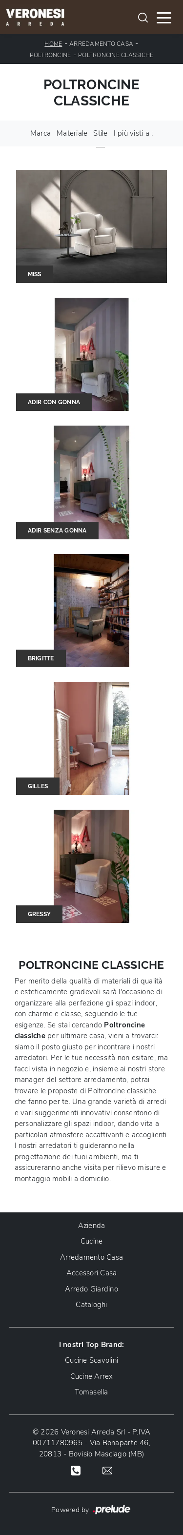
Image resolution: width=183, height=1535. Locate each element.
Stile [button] (100, 133)
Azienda (91, 1225)
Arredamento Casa (101, 44)
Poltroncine (50, 55)
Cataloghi (91, 1305)
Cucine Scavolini (91, 1360)
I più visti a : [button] (133, 133)
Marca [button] (40, 133)
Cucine (92, 1241)
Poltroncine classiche (115, 55)
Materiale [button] (72, 133)
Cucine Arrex (91, 1376)
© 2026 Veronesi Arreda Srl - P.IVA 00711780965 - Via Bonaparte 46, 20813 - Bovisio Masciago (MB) (92, 1443)
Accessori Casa (91, 1273)
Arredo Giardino (91, 1289)
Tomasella (91, 1392)
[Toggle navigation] (164, 17)
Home (53, 44)
